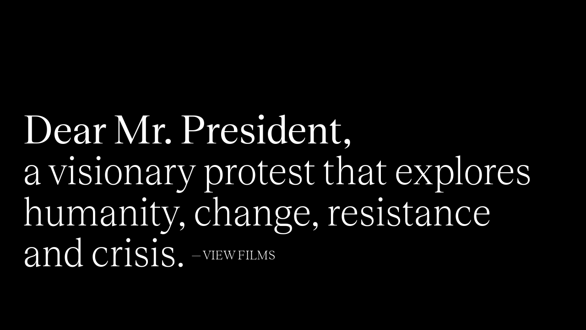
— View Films (233, 256)
